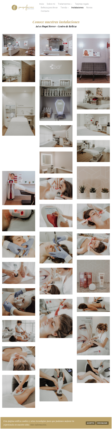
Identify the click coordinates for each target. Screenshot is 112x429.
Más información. (38, 424)
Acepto (90, 423)
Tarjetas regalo (82, 4)
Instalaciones (77, 7)
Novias (89, 7)
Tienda (64, 7)
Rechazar (102, 423)
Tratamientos (64, 4)
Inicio (41, 4)
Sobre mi (51, 4)
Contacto (45, 11)
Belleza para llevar (49, 7)
